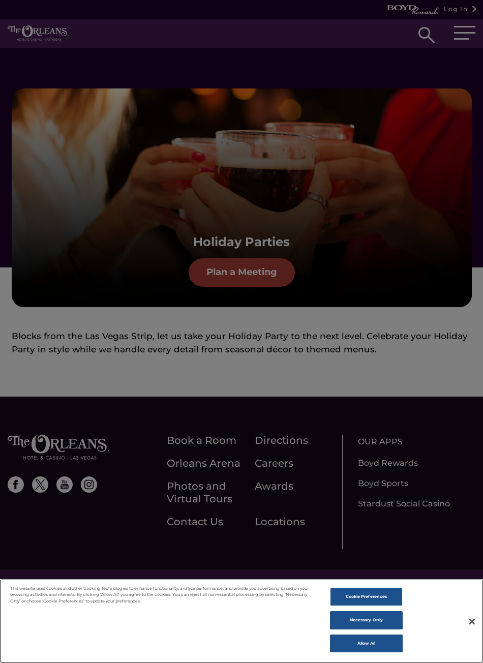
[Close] (472, 624)
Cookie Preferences (366, 598)
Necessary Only (366, 622)
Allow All (366, 645)
